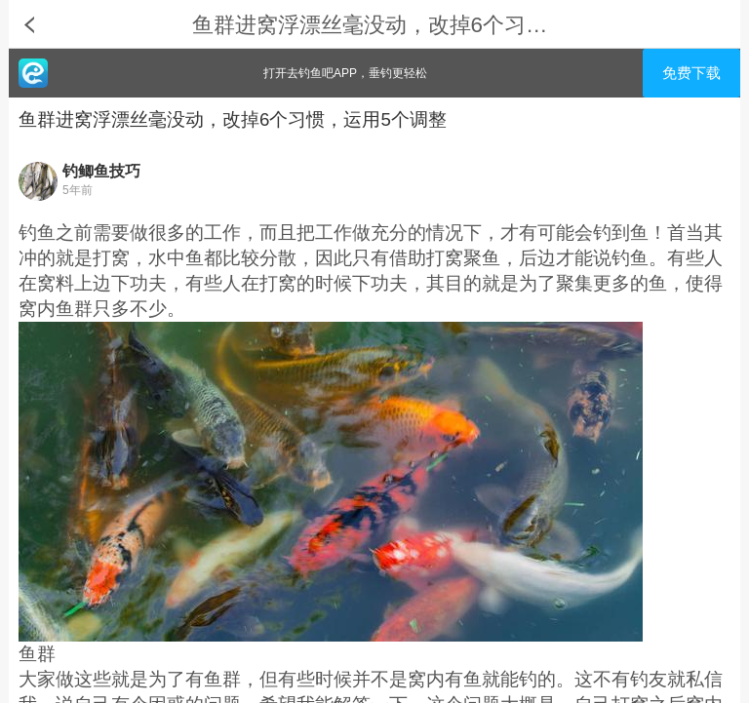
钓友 (648, 679)
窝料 (55, 283)
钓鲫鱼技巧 (101, 171)
